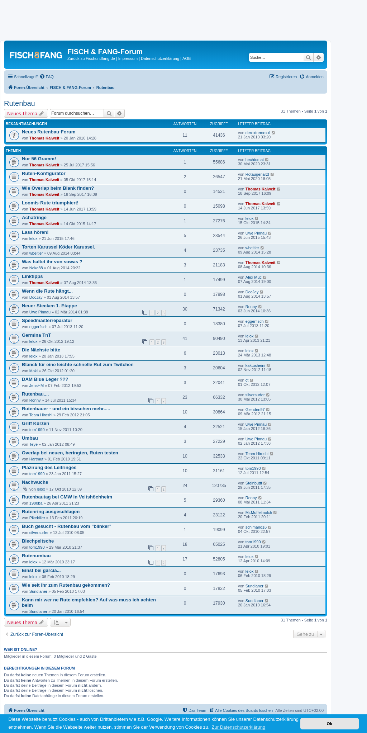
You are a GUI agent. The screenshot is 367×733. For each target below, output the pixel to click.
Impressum (128, 58)
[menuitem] (46, 76)
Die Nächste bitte (41, 350)
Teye (33, 444)
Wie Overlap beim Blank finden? (58, 188)
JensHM (36, 385)
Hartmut (36, 459)
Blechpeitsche (38, 541)
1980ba (36, 503)
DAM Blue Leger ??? (45, 379)
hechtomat (255, 159)
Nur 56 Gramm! (39, 158)
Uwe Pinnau (256, 233)
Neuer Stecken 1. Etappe (49, 305)
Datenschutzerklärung (160, 58)
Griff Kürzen (35, 423)
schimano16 (256, 527)
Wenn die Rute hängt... (47, 291)
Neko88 (36, 268)
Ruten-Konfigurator (44, 173)
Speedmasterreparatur (47, 320)
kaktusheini (255, 365)
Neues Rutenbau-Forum (48, 131)
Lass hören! (35, 232)
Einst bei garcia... (41, 570)
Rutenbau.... (35, 394)
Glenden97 (255, 409)
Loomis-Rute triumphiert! (50, 202)
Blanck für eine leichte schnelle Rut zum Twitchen (78, 364)
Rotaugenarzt (257, 174)
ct (247, 380)
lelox (250, 218)
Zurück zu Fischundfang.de (91, 58)
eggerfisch (38, 327)
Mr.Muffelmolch (259, 512)
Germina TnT (36, 335)
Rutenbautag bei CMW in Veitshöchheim (67, 497)
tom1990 (37, 429)
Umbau (30, 438)
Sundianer (38, 591)
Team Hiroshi (40, 415)
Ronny (251, 306)
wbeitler (36, 253)
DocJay (36, 297)
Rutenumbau (36, 555)
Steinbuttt (254, 483)
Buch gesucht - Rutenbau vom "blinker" (66, 526)
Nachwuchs (35, 482)
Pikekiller (37, 518)
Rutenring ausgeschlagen (51, 511)
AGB (186, 58)
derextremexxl (258, 133)
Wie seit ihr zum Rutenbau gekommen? (66, 585)
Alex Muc (254, 277)
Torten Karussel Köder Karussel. (58, 247)
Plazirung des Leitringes (49, 467)
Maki (33, 371)
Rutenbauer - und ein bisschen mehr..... (66, 408)
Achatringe (34, 217)
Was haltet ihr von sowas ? (52, 261)
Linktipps (32, 276)
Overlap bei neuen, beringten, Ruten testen (70, 452)
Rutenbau (19, 103)
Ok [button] (329, 723)
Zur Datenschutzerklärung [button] (239, 727)
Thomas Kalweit (44, 138)
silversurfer (255, 395)
